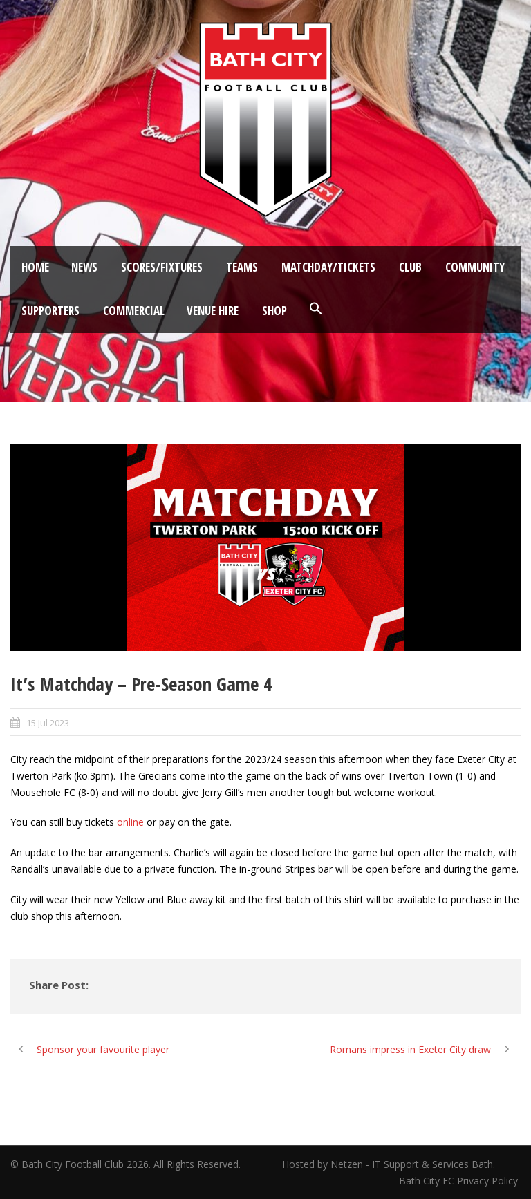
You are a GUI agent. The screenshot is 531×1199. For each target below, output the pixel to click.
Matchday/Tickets (328, 267)
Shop (274, 311)
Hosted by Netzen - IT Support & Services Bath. (388, 1164)
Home (35, 267)
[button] (316, 309)
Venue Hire (213, 311)
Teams (242, 267)
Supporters (50, 311)
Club (410, 267)
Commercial (134, 311)
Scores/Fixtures (162, 267)
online (130, 822)
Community (475, 267)
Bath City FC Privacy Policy (460, 1180)
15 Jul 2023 (47, 723)
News (84, 267)
